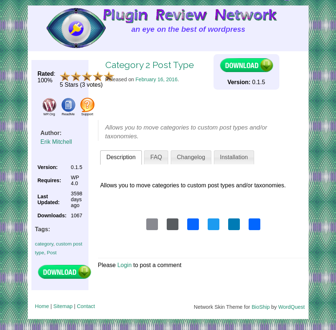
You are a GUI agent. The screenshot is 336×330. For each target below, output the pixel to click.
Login (124, 265)
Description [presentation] (121, 157)
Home (42, 306)
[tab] (121, 157)
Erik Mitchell (56, 142)
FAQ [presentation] (156, 157)
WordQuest (291, 307)
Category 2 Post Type (149, 65)
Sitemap (63, 306)
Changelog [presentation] (191, 157)
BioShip (261, 307)
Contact (86, 306)
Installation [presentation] (234, 157)
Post (52, 252)
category (44, 244)
